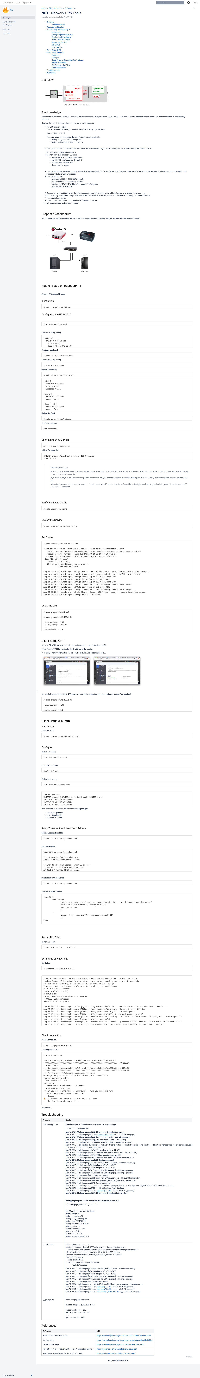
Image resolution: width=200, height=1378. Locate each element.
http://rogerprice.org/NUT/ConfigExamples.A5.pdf (117, 1349)
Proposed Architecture (55, 27)
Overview (50, 22)
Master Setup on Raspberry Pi (58, 30)
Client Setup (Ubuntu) (55, 52)
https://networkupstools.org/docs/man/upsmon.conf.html (120, 1344)
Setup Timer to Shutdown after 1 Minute (67, 60)
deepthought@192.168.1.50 (108, 1292)
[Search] (158, 3)
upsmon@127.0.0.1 (106, 1135)
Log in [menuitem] (195, 3)
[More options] (193, 8)
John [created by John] (50, 17)
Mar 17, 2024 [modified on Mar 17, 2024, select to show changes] (68, 17)
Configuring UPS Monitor (61, 37)
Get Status (56, 45)
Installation (56, 32)
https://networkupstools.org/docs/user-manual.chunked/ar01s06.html (125, 1340)
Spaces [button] (26, 3)
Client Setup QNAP (54, 50)
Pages (43, 8)
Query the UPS (57, 47)
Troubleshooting (53, 70)
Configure (55, 58)
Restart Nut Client (59, 63)
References (51, 73)
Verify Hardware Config (61, 40)
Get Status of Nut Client (61, 65)
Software (68, 8)
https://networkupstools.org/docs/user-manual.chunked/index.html (124, 1336)
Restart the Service (59, 42)
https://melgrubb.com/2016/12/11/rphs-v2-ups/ (116, 1353)
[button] (188, 2)
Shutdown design (58, 25)
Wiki (11, 10)
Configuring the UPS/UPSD (62, 35)
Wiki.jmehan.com (55, 8)
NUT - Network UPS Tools (61, 13)
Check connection (59, 68)
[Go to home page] (11, 2)
